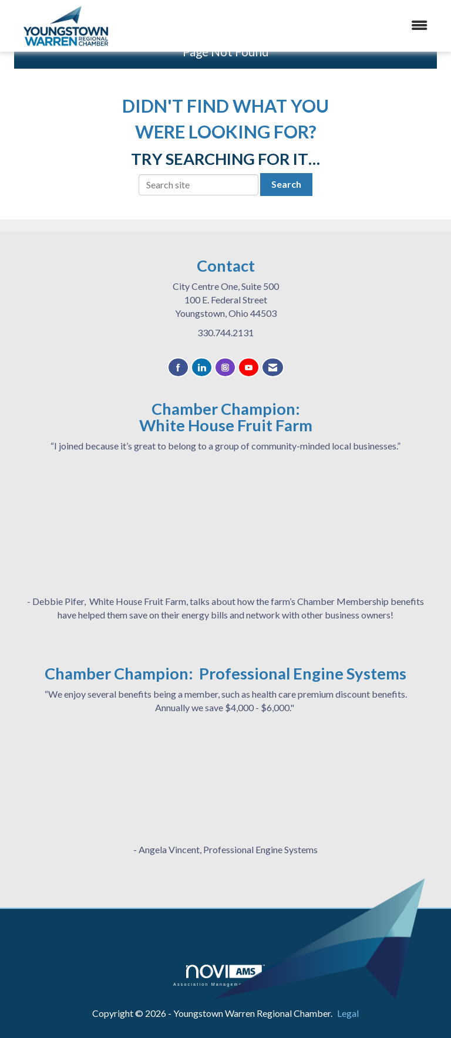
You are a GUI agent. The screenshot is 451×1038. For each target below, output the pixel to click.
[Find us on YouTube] (249, 367)
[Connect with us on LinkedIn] (202, 367)
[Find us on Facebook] (178, 367)
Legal (348, 1013)
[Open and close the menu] (295, 25)
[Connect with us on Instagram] (225, 367)
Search (286, 184)
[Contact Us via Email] (272, 367)
